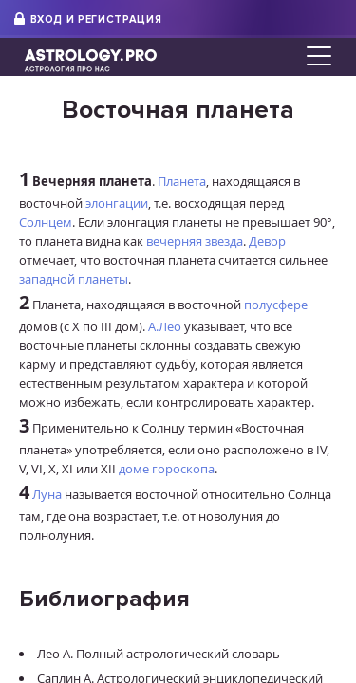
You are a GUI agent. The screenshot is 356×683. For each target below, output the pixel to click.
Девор (267, 240)
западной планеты (73, 278)
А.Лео (164, 326)
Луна (47, 494)
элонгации (116, 203)
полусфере (276, 304)
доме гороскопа (167, 468)
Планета (182, 181)
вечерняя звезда (194, 240)
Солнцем (45, 222)
